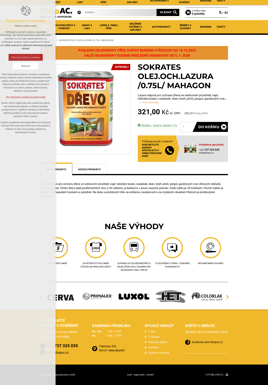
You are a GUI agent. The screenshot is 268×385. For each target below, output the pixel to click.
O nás (151, 331)
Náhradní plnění (133, 3)
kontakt (150, 374)
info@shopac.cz (206, 153)
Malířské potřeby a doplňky (135, 26)
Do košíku (208, 127)
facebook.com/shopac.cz (207, 342)
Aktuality (116, 3)
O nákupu (162, 3)
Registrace (221, 4)
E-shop (105, 3)
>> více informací (149, 102)
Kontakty (176, 3)
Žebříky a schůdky (185, 27)
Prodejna (150, 3)
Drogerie (205, 26)
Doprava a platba (158, 352)
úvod (129, 374)
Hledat (166, 12)
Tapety (221, 26)
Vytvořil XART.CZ (214, 375)
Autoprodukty (161, 26)
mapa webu (139, 374)
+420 (62, 345)
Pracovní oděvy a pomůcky (64, 27)
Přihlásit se (205, 4)
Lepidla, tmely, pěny (109, 27)
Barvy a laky (87, 27)
